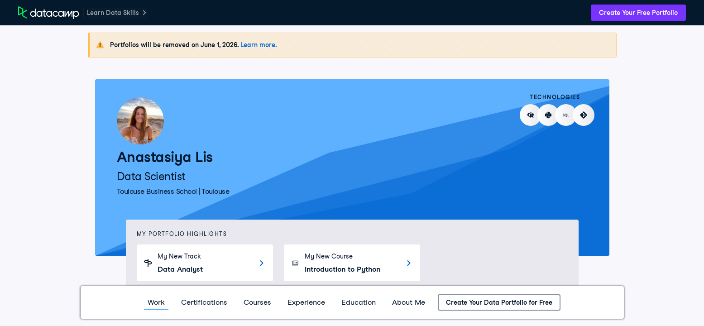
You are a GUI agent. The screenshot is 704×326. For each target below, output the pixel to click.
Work (156, 302)
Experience (306, 302)
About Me (408, 302)
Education (358, 302)
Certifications (204, 302)
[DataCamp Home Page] (48, 12)
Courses (257, 302)
